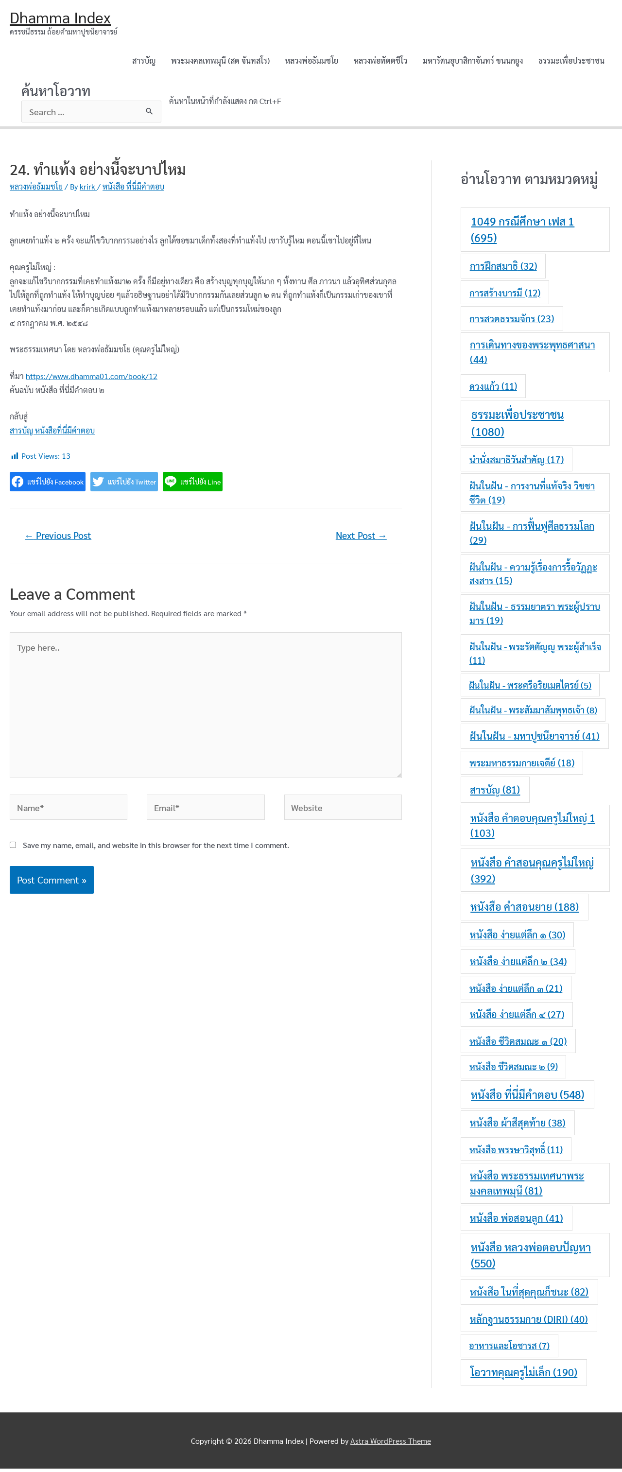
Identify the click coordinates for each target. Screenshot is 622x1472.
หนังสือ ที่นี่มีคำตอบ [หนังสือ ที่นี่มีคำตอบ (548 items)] (527, 1098)
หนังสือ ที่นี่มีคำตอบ (133, 190)
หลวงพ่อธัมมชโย (311, 62)
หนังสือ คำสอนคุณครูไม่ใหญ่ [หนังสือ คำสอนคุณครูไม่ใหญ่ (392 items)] (532, 873)
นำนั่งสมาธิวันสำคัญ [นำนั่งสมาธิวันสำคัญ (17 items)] (516, 462)
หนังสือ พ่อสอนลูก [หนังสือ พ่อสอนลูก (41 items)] (516, 1221)
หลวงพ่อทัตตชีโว (380, 62)
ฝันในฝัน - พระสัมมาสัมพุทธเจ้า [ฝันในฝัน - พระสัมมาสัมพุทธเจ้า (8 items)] (533, 713)
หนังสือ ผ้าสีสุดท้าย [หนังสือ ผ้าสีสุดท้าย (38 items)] (518, 1126)
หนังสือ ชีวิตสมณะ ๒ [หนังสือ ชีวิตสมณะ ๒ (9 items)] (513, 1069)
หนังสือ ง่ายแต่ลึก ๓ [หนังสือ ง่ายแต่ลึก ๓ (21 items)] (515, 991)
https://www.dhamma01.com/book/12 (91, 379)
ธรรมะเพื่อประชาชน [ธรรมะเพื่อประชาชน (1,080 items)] (517, 426)
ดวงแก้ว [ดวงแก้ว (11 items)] (493, 389)
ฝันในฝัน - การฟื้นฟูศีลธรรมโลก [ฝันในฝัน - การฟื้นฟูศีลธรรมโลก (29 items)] (532, 535)
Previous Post (62, 539)
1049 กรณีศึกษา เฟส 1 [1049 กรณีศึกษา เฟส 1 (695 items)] (522, 232)
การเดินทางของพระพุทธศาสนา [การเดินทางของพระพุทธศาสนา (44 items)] (532, 355)
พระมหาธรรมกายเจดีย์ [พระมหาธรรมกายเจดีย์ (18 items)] (521, 766)
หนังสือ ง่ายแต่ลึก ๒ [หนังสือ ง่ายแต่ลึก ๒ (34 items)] (518, 964)
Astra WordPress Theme (390, 1443)
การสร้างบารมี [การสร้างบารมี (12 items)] (504, 295)
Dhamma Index (65, 18)
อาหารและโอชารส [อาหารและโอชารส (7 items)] (509, 1348)
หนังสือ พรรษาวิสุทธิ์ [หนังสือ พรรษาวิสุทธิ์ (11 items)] (516, 1152)
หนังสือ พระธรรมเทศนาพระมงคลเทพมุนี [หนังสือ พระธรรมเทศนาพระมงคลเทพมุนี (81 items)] (527, 1186)
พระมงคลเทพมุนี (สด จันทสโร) (220, 62)
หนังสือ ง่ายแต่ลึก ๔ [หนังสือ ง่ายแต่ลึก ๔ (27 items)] (517, 1017)
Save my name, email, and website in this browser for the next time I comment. (156, 867)
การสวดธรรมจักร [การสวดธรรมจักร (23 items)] (511, 321)
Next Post (357, 539)
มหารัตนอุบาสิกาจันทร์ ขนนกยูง (473, 62)
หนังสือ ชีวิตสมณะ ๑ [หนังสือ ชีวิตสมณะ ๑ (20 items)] (518, 1044)
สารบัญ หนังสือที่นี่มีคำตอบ (52, 433)
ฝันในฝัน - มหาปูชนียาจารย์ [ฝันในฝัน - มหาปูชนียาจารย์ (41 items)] (535, 739)
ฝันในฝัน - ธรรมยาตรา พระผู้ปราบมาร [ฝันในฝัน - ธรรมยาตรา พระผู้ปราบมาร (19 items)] (534, 616)
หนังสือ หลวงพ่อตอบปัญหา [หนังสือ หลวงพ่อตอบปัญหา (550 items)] (531, 1258)
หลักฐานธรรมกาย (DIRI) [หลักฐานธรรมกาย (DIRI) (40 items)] (529, 1322)
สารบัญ (144, 62)
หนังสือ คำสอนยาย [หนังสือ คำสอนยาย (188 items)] (524, 910)
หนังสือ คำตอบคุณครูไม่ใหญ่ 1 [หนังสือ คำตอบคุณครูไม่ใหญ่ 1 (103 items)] (532, 828)
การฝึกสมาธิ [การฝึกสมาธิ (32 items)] (503, 269)
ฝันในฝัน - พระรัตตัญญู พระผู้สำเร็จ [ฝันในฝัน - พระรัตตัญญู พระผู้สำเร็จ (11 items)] (535, 656)
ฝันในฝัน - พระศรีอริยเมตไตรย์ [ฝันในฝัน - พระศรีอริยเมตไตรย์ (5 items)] (530, 688)
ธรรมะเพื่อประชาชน (571, 62)
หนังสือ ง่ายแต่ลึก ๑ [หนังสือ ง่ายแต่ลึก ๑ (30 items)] (517, 937)
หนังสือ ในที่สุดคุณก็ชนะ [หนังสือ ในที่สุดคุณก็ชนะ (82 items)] (529, 1294)
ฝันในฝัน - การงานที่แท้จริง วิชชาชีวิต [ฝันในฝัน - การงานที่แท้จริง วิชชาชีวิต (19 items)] (532, 496)
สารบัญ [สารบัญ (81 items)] (495, 792)
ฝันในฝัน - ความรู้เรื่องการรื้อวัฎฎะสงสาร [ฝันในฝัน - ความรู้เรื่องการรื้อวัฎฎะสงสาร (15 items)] (533, 576)
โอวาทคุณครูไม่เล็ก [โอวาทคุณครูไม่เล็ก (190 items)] (523, 1375)
